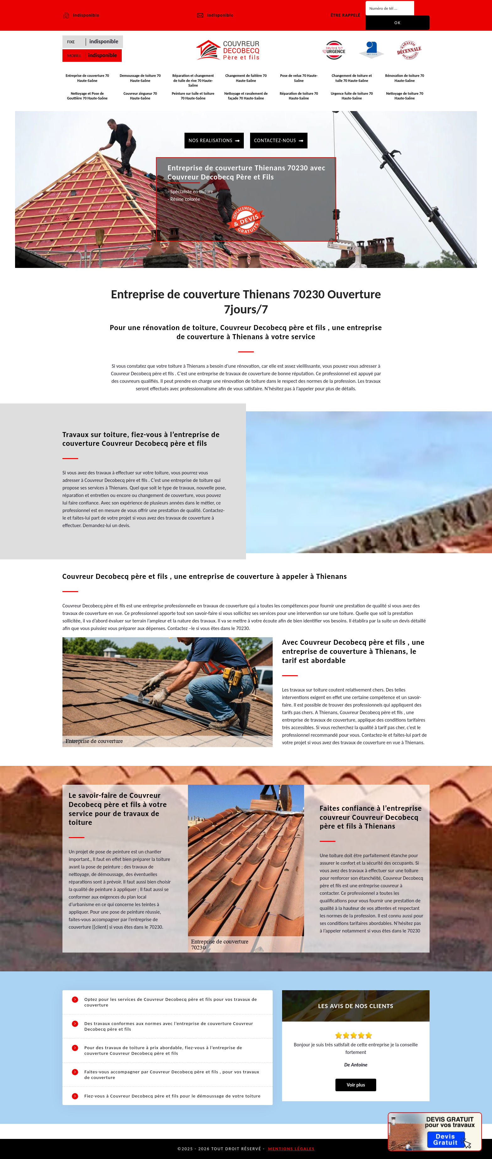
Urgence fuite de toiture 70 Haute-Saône (352, 96)
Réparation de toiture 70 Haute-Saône (299, 96)
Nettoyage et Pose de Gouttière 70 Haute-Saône (87, 96)
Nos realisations (211, 140)
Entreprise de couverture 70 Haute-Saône (87, 78)
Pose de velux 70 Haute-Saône (299, 78)
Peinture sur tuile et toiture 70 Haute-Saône (193, 96)
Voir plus (356, 1085)
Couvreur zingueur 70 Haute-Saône (140, 96)
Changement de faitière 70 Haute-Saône (246, 78)
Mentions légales (291, 1148)
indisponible (214, 15)
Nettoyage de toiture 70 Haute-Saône (404, 96)
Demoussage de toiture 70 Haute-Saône (140, 78)
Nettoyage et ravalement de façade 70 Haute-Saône (246, 96)
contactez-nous (275, 140)
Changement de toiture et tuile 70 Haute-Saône (352, 78)
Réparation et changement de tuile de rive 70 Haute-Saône (193, 80)
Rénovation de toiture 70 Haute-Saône (404, 78)
